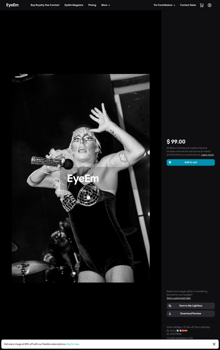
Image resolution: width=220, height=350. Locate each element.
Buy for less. (73, 344)
